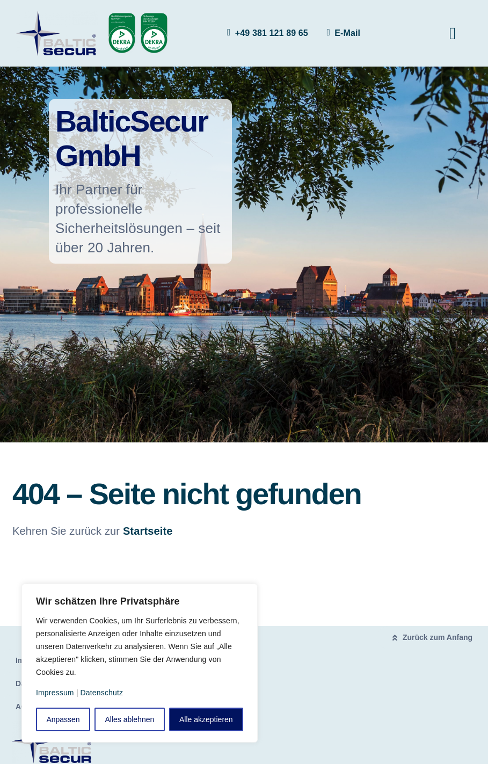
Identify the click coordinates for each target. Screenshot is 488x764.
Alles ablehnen (129, 719)
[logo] (57, 16)
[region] (139, 663)
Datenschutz (102, 692)
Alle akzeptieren (206, 719)
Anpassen (62, 719)
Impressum (55, 692)
